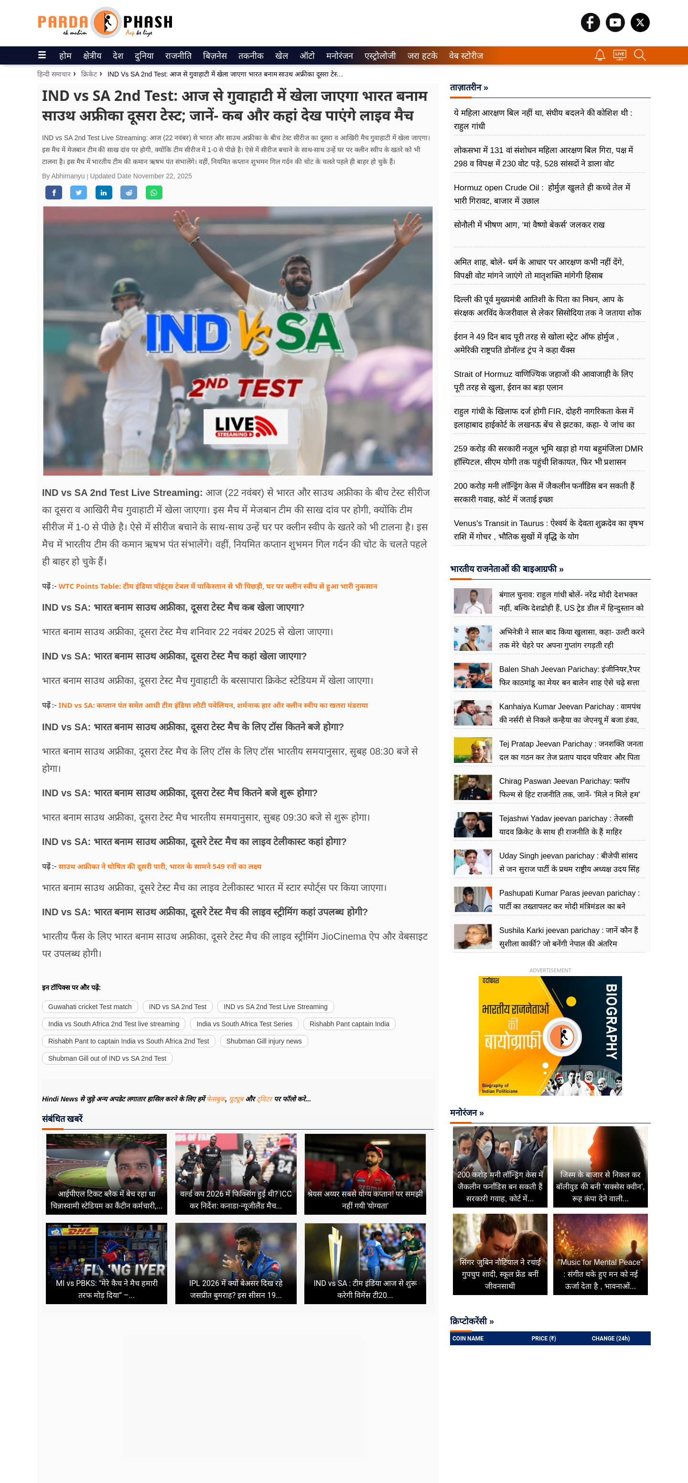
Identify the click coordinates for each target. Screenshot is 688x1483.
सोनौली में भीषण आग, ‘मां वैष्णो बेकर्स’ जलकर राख (529, 225)
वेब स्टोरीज (464, 56)
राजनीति (176, 56)
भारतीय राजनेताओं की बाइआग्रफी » (507, 569)
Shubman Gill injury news (264, 1041)
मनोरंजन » (467, 1113)
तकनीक (249, 56)
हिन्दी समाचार (54, 74)
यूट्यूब (237, 1099)
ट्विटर (264, 1099)
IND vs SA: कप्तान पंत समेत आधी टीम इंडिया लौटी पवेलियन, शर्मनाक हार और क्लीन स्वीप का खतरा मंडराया (213, 705)
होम (64, 56)
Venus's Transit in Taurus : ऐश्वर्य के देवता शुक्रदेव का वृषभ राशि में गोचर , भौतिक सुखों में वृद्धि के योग (549, 530)
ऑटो (306, 56)
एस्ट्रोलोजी (378, 56)
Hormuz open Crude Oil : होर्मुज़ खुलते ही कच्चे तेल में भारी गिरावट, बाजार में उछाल (542, 194)
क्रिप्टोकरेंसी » (472, 1321)
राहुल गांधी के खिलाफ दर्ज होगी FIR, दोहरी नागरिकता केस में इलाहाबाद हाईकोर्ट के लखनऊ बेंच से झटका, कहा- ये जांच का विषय (544, 425)
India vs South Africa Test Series (244, 1024)
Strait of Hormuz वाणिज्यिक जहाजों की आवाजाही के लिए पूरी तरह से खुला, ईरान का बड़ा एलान (543, 381)
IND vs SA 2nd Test (177, 1007)
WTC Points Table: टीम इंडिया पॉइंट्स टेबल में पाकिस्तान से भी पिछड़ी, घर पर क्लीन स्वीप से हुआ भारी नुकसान (218, 586)
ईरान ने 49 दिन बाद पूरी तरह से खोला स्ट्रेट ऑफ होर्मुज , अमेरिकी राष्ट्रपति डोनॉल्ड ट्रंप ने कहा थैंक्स (536, 343)
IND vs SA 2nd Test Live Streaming (276, 1007)
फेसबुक (215, 1099)
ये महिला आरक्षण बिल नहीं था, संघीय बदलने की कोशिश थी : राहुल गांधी (543, 120)
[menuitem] (65, 55)
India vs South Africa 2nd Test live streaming (113, 1024)
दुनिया (143, 56)
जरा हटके (421, 56)
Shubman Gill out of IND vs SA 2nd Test (107, 1058)
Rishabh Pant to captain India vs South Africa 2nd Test (128, 1041)
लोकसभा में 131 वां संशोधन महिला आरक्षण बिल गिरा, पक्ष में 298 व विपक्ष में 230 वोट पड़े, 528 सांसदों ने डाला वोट (543, 157)
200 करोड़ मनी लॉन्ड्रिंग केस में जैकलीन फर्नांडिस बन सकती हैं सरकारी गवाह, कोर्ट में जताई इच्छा (544, 493)
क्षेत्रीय (91, 56)
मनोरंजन (338, 56)
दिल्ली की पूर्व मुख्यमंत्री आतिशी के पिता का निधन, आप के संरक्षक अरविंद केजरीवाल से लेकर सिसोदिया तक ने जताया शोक (547, 306)
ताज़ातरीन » (469, 87)
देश (117, 56)
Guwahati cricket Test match (90, 1007)
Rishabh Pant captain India (349, 1024)
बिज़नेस (213, 56)
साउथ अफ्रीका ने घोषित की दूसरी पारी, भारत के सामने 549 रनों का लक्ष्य (160, 866)
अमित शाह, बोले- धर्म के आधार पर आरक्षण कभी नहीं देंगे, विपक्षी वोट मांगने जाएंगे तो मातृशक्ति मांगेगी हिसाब (539, 269)
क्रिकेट (89, 74)
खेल (281, 56)
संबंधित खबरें (62, 1119)
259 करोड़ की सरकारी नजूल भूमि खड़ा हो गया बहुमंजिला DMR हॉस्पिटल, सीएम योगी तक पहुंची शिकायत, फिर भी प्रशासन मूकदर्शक (548, 462)
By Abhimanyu (64, 176)
